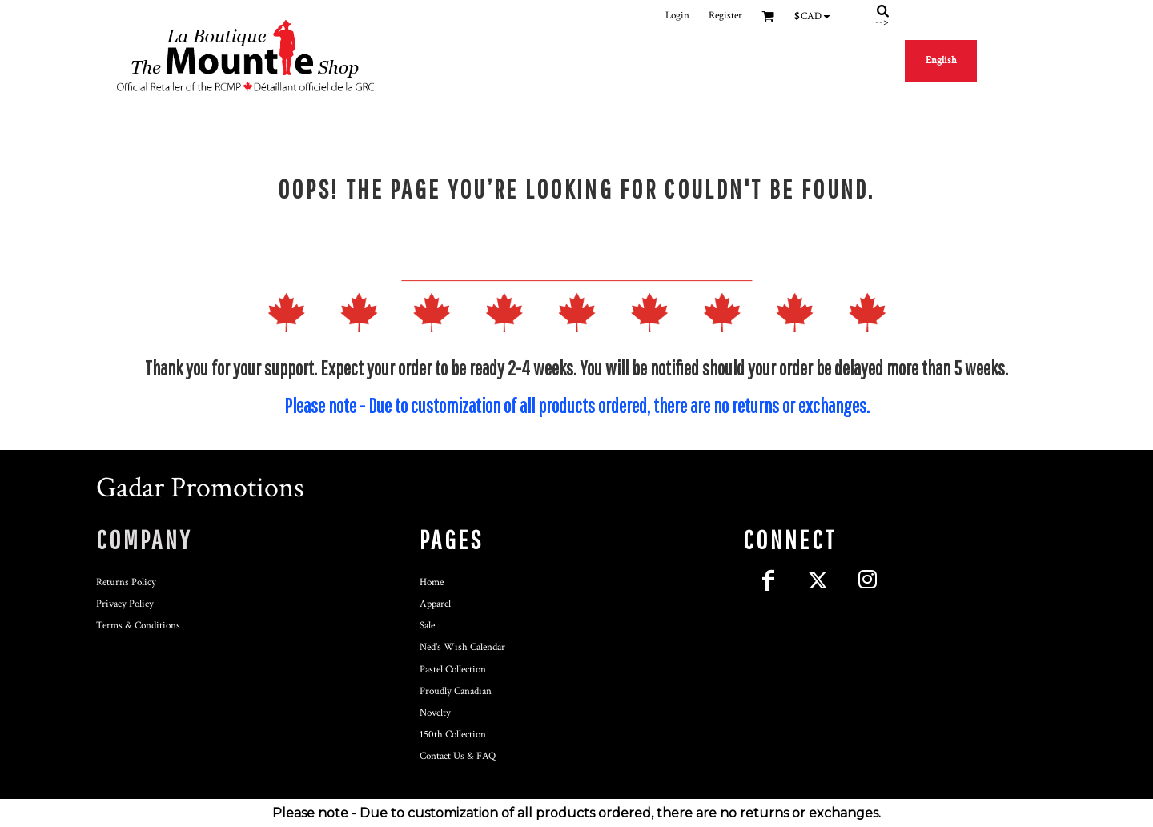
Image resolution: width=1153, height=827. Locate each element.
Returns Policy (126, 582)
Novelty (435, 713)
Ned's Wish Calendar (462, 647)
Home (432, 582)
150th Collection (453, 734)
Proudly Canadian (456, 691)
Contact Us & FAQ (458, 756)
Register (725, 15)
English (941, 60)
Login (677, 15)
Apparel (435, 604)
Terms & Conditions (138, 625)
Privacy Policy (125, 604)
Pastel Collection (453, 669)
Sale (427, 625)
